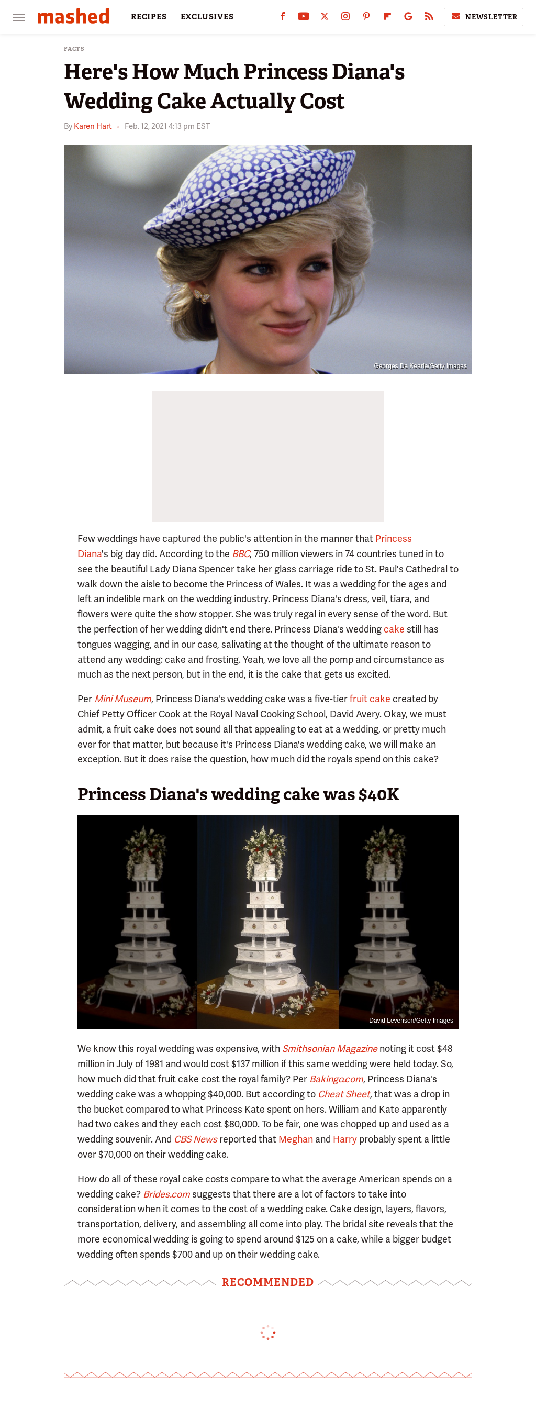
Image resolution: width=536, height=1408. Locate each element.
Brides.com (166, 1194)
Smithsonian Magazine (329, 1049)
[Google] (408, 18)
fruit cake (370, 699)
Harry (345, 1139)
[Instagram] (345, 18)
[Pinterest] (366, 18)
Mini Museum (122, 699)
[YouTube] (303, 18)
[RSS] (429, 18)
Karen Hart (93, 126)
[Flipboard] (387, 18)
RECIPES (149, 17)
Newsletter (484, 16)
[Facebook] (282, 18)
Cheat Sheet (344, 1094)
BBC (241, 554)
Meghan (295, 1139)
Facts (74, 49)
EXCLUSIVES (207, 17)
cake (394, 629)
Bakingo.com (336, 1079)
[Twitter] (324, 18)
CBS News (195, 1139)
